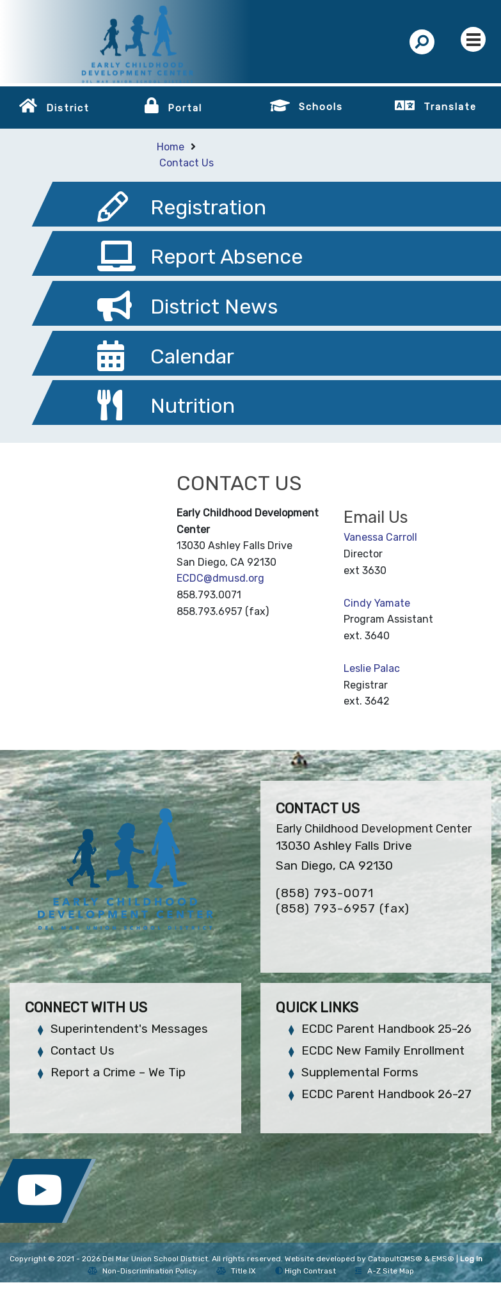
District (68, 108)
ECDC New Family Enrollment (383, 1050)
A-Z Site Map (384, 1270)
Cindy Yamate (377, 603)
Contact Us (186, 163)
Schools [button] (321, 107)
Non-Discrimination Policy (142, 1270)
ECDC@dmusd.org (220, 578)
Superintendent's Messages (129, 1028)
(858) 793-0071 (325, 893)
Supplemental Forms (359, 1072)
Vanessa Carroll (380, 537)
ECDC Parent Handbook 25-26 (386, 1028)
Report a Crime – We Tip (118, 1072)
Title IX (236, 1270)
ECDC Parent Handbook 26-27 (386, 1094)
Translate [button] (450, 107)
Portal (185, 108)
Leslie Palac (372, 668)
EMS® (443, 1258)
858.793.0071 (209, 595)
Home (170, 147)
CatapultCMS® (395, 1258)
